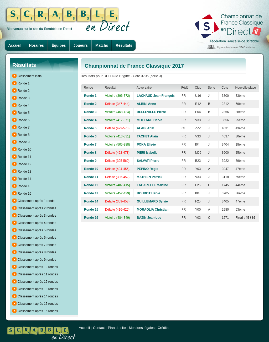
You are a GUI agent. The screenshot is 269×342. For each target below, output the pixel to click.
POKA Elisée (146, 144)
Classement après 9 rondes (37, 259)
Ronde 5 (23, 113)
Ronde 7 (23, 127)
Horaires (36, 45)
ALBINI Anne (146, 104)
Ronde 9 (23, 142)
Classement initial (30, 76)
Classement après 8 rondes (37, 252)
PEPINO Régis (147, 169)
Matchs (101, 45)
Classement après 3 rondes (37, 215)
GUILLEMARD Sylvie (152, 201)
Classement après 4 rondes (37, 223)
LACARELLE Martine (152, 185)
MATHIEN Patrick (149, 177)
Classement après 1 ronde (36, 201)
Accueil (15, 45)
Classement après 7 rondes (37, 245)
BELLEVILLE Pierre (151, 112)
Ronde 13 (24, 171)
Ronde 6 (23, 120)
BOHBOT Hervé (148, 193)
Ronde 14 (24, 179)
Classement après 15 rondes (38, 304)
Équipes (58, 45)
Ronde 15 (24, 186)
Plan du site (117, 328)
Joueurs (81, 45)
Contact (99, 328)
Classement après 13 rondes (38, 289)
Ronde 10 (24, 149)
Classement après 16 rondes (38, 311)
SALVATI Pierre (148, 161)
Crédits (163, 328)
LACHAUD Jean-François (156, 96)
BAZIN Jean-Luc (149, 218)
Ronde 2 (23, 91)
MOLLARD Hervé (149, 120)
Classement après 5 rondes (37, 230)
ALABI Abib (145, 128)
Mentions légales (142, 328)
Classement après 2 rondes (37, 208)
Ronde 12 (24, 164)
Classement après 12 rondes (38, 282)
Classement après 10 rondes (38, 267)
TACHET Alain (147, 136)
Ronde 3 (23, 98)
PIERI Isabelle (147, 152)
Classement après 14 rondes (38, 296)
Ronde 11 (24, 157)
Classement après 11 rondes (38, 274)
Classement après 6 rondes (37, 237)
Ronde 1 (23, 83)
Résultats (124, 45)
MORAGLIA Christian (152, 209)
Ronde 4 (23, 105)
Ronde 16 (24, 193)
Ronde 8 (23, 135)
